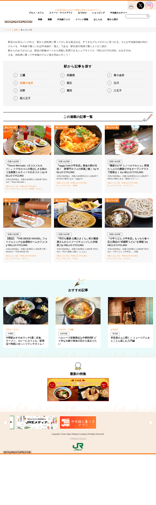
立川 (116, 133)
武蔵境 (71, 125)
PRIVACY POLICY (78, 489)
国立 (69, 133)
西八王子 (25, 148)
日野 (22, 141)
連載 (16, 30)
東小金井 (119, 125)
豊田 (69, 141)
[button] (5, 473)
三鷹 (22, 125)
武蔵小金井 (26, 133)
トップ (8, 30)
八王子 (118, 141)
